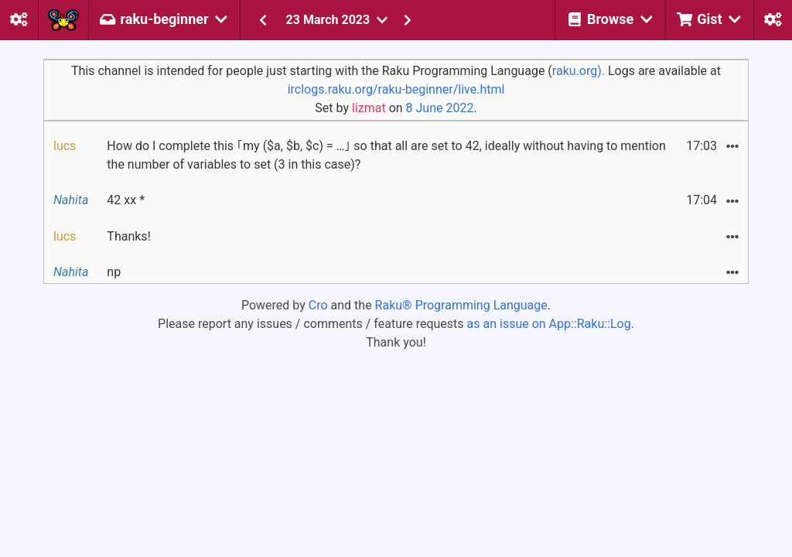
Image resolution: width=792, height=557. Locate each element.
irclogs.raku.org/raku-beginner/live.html (396, 89)
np (114, 272)
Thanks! (128, 236)
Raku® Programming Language (461, 305)
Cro (318, 305)
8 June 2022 (440, 108)
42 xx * (126, 200)
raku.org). (578, 70)
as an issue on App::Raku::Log (549, 323)
